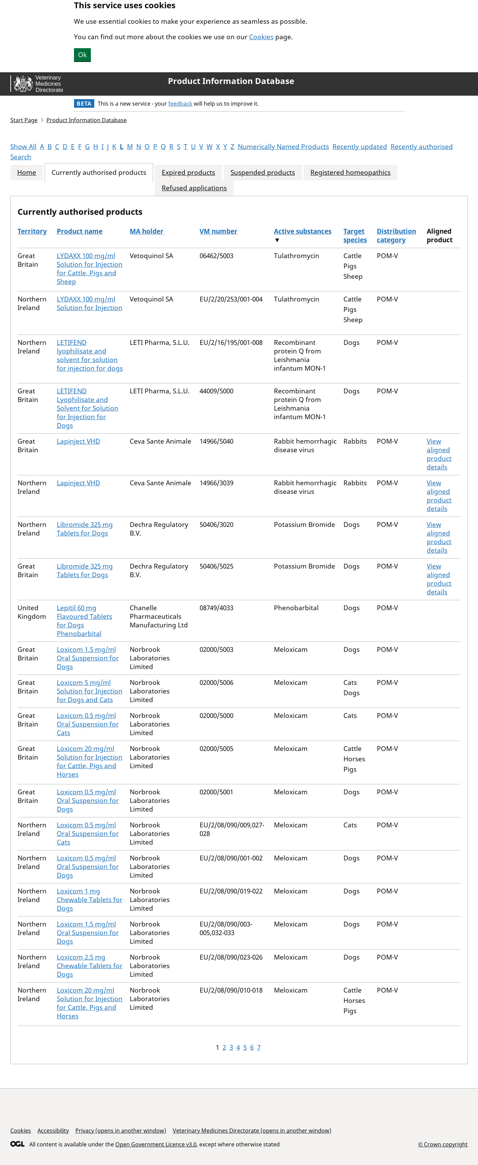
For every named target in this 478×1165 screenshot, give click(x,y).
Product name (80, 231)
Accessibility (53, 1130)
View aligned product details (439, 454)
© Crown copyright (443, 1144)
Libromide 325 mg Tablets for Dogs (85, 529)
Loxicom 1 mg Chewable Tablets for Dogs (90, 900)
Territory (32, 231)
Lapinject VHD (78, 441)
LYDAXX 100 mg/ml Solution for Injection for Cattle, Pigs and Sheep (90, 268)
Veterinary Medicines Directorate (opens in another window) (252, 1130)
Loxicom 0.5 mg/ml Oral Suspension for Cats (88, 724)
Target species (355, 235)
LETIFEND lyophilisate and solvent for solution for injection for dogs (90, 355)
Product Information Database (231, 81)
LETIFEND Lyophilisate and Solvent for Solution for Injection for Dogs (87, 408)
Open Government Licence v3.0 (155, 1144)
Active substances (302, 231)
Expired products (188, 172)
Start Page (24, 120)
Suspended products (263, 172)
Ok (82, 54)
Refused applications (194, 188)
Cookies (261, 36)
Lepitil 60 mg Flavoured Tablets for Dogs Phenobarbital (84, 620)
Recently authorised (422, 146)
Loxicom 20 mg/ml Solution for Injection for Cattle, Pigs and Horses (90, 761)
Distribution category (396, 235)
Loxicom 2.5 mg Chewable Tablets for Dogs (90, 966)
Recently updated (359, 146)
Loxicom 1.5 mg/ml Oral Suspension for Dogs (88, 658)
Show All (23, 146)
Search (20, 156)
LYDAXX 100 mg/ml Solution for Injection (90, 303)
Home (26, 172)
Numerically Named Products (283, 146)
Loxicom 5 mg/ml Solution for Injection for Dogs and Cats (90, 691)
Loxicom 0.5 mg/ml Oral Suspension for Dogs (88, 800)
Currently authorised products (99, 172)
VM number (218, 231)
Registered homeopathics (350, 172)
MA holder (146, 231)
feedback (180, 103)
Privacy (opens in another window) (120, 1130)
